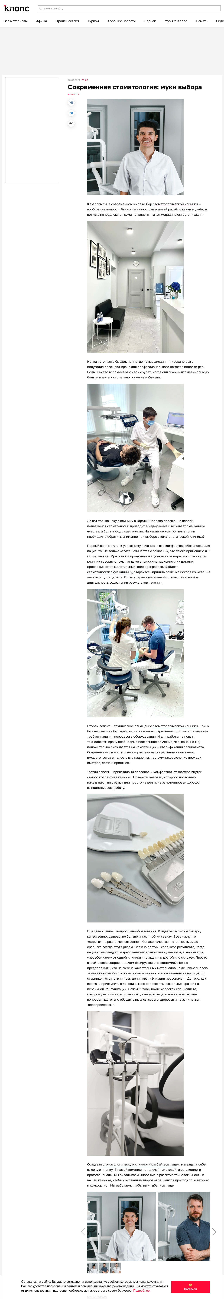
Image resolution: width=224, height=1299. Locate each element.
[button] (214, 1231)
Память (201, 21)
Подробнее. (142, 1290)
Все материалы (15, 21)
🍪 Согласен (190, 1287)
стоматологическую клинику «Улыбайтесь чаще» (141, 1164)
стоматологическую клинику (109, 572)
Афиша (41, 21)
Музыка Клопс (176, 21)
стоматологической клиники (175, 204)
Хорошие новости (122, 21)
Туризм (93, 21)
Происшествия (67, 21)
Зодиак (150, 21)
